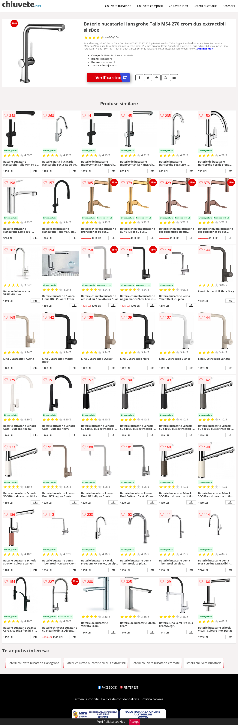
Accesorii (229, 6)
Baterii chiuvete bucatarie (203, 663)
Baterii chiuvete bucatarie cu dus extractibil (95, 663)
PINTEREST (129, 687)
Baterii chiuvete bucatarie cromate (156, 663)
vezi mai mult (205, 48)
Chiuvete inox (178, 6)
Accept (134, 722)
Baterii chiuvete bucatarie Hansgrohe (33, 663)
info (35, 171)
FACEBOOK (107, 687)
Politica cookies (152, 699)
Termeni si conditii (86, 699)
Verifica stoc (112, 77)
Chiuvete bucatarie (118, 6)
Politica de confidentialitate (120, 699)
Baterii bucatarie (205, 6)
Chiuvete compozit (150, 6)
